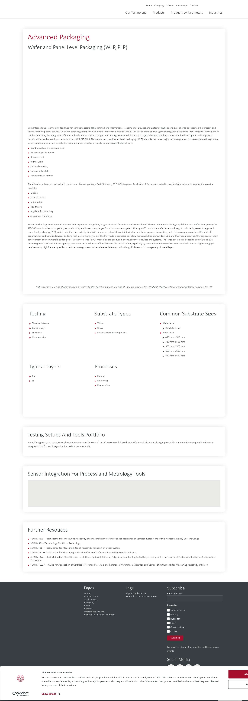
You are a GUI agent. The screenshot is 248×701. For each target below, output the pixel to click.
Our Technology (135, 12)
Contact (194, 5)
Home (149, 5)
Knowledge (181, 5)
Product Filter (91, 596)
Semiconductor (178, 610)
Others (173, 631)
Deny (222, 685)
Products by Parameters (187, 12)
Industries (215, 12)
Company (159, 5)
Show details (49, 694)
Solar (173, 623)
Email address (174, 593)
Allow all (221, 675)
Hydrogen (175, 619)
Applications (90, 599)
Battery (174, 614)
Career (170, 5)
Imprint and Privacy (94, 612)
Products (158, 12)
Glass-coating (177, 627)
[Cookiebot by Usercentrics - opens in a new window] (20, 694)
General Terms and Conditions (99, 615)
